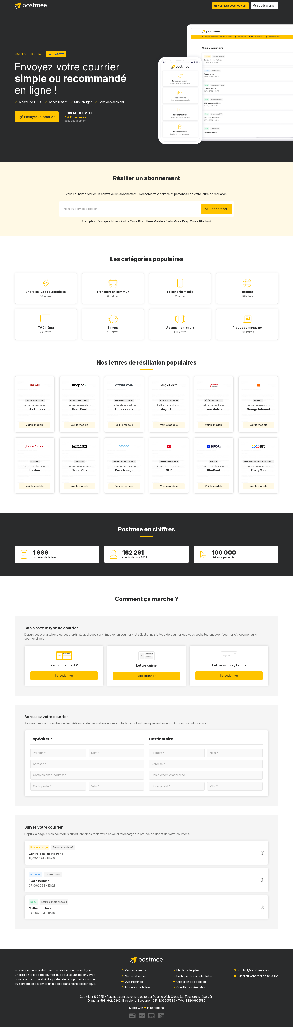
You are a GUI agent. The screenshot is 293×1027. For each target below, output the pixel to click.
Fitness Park (119, 221)
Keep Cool (189, 221)
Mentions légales (185, 970)
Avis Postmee (132, 981)
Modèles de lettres (136, 987)
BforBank (205, 221)
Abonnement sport (180, 327)
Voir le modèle (35, 424)
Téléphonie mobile (180, 291)
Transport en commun (113, 291)
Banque (113, 327)
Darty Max (172, 221)
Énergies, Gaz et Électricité (46, 291)
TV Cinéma (46, 327)
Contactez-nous (134, 970)
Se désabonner (133, 976)
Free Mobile (154, 221)
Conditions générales (188, 987)
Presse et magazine (247, 327)
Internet (247, 291)
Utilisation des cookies (189, 981)
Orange (103, 221)
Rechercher (216, 209)
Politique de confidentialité (192, 976)
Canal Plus (137, 221)
